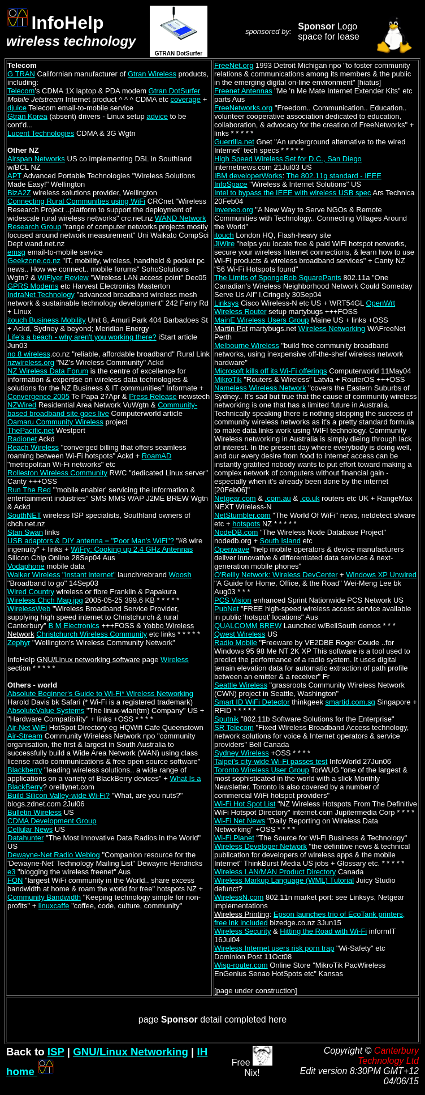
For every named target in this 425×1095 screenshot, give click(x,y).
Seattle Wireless (240, 685)
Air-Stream (24, 736)
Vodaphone (26, 566)
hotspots (246, 523)
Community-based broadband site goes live (102, 409)
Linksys (226, 303)
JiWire (224, 243)
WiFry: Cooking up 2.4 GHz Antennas (132, 549)
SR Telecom (234, 727)
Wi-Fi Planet (234, 838)
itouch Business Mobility (46, 320)
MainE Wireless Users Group (261, 320)
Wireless (175, 659)
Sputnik (226, 719)
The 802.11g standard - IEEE (333, 175)
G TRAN (21, 74)
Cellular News (30, 829)
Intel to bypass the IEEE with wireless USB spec (292, 192)
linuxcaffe (54, 905)
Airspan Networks (36, 158)
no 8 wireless (28, 354)
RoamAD (157, 456)
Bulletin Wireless (34, 812)
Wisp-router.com (241, 965)
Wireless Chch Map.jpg (45, 600)
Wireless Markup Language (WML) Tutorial (284, 880)
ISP (55, 1052)
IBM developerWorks (248, 175)
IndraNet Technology (41, 294)
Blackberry (24, 770)
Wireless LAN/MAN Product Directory (275, 872)
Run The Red (29, 490)
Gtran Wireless (152, 74)
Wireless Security (242, 931)
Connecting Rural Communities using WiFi (76, 201)
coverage (186, 99)
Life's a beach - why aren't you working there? (82, 337)
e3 (11, 872)
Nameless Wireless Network (260, 388)
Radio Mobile (235, 642)
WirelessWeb (28, 608)
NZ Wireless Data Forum (47, 371)
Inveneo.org (233, 209)
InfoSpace (231, 184)
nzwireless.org (30, 362)
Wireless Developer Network (260, 846)
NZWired (21, 405)
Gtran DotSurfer (175, 91)
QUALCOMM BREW (247, 625)
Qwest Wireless (239, 634)
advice (157, 116)
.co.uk (310, 498)
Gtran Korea (27, 116)
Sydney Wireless (241, 753)
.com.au (278, 498)
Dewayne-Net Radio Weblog (53, 855)
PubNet (226, 608)
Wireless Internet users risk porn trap (274, 948)
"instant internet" (89, 574)
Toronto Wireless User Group (261, 770)
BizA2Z (19, 192)
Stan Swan (25, 532)
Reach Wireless (33, 447)
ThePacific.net (30, 430)
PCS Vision (232, 600)
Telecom (20, 91)
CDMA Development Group (52, 821)
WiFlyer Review (62, 277)
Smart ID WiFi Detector (252, 702)
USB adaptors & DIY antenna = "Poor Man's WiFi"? (90, 540)
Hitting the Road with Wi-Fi (323, 931)
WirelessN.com (238, 897)
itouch (224, 235)
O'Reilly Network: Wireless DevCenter (275, 574)
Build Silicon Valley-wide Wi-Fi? (58, 795)
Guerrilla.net (234, 142)
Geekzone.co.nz (33, 260)
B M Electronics (74, 625)
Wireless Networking (331, 328)
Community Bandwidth (44, 897)
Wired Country (30, 591)
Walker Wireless (33, 574)
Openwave (231, 549)
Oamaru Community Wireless (55, 422)
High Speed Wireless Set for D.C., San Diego (288, 158)
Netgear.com (235, 498)
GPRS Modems (32, 286)
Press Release (153, 396)
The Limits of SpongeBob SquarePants (277, 277)
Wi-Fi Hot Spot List (244, 804)
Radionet (22, 439)
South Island (280, 540)
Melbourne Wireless (246, 345)
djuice (17, 108)
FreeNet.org (233, 65)
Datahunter (25, 838)
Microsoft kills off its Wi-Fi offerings (270, 371)
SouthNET (24, 515)
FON (15, 880)
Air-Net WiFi (27, 727)
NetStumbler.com (242, 515)
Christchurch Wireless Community (91, 634)
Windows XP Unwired (381, 574)
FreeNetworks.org (243, 108)
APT (14, 175)
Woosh (180, 574)
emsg (16, 252)
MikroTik (228, 379)
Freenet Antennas (243, 91)
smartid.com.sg (350, 702)
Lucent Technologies (40, 133)
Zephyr (18, 642)
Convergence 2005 (38, 396)
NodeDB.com (236, 532)
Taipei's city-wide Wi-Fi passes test (270, 761)
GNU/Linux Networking (130, 1052)
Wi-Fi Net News (239, 821)
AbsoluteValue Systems (45, 710)
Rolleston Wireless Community (57, 473)
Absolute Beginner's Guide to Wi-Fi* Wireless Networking (100, 693)
